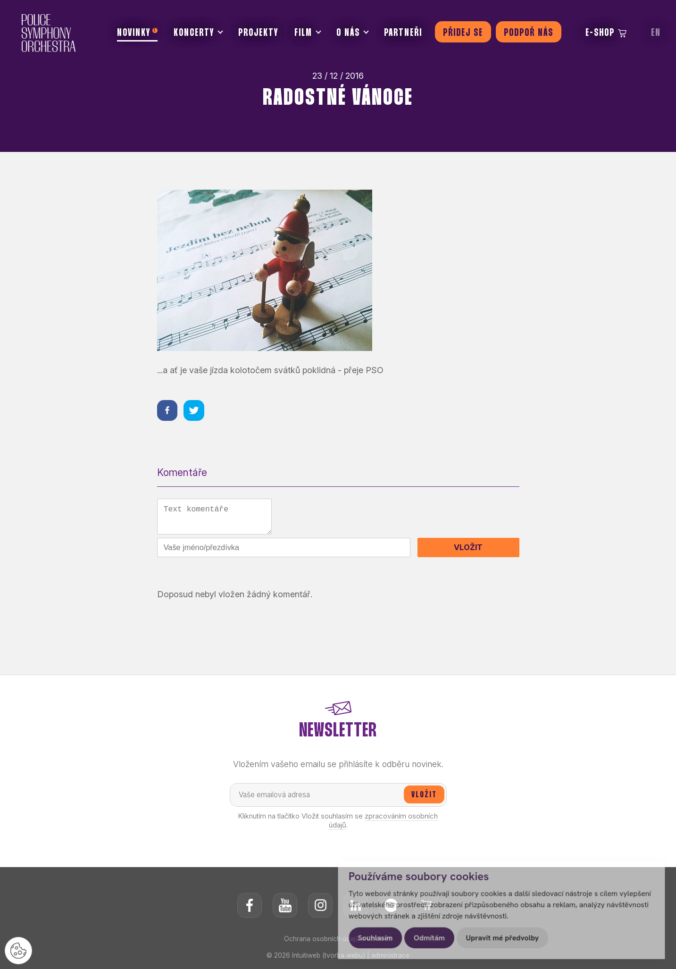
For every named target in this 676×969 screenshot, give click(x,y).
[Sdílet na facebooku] (167, 410)
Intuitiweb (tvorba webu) (328, 957)
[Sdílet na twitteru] (195, 410)
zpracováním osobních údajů (383, 822)
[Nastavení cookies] (19, 950)
